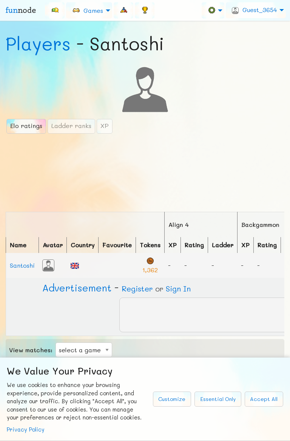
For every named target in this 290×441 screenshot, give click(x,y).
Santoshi (22, 265)
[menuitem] (55, 10)
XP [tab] (104, 126)
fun (20, 10)
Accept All (264, 399)
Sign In (178, 288)
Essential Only (218, 399)
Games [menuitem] (87, 10)
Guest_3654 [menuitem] (254, 10)
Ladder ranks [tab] (71, 126)
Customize (171, 399)
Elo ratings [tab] (26, 126)
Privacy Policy (26, 429)
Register (137, 288)
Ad (76, 288)
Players (38, 43)
